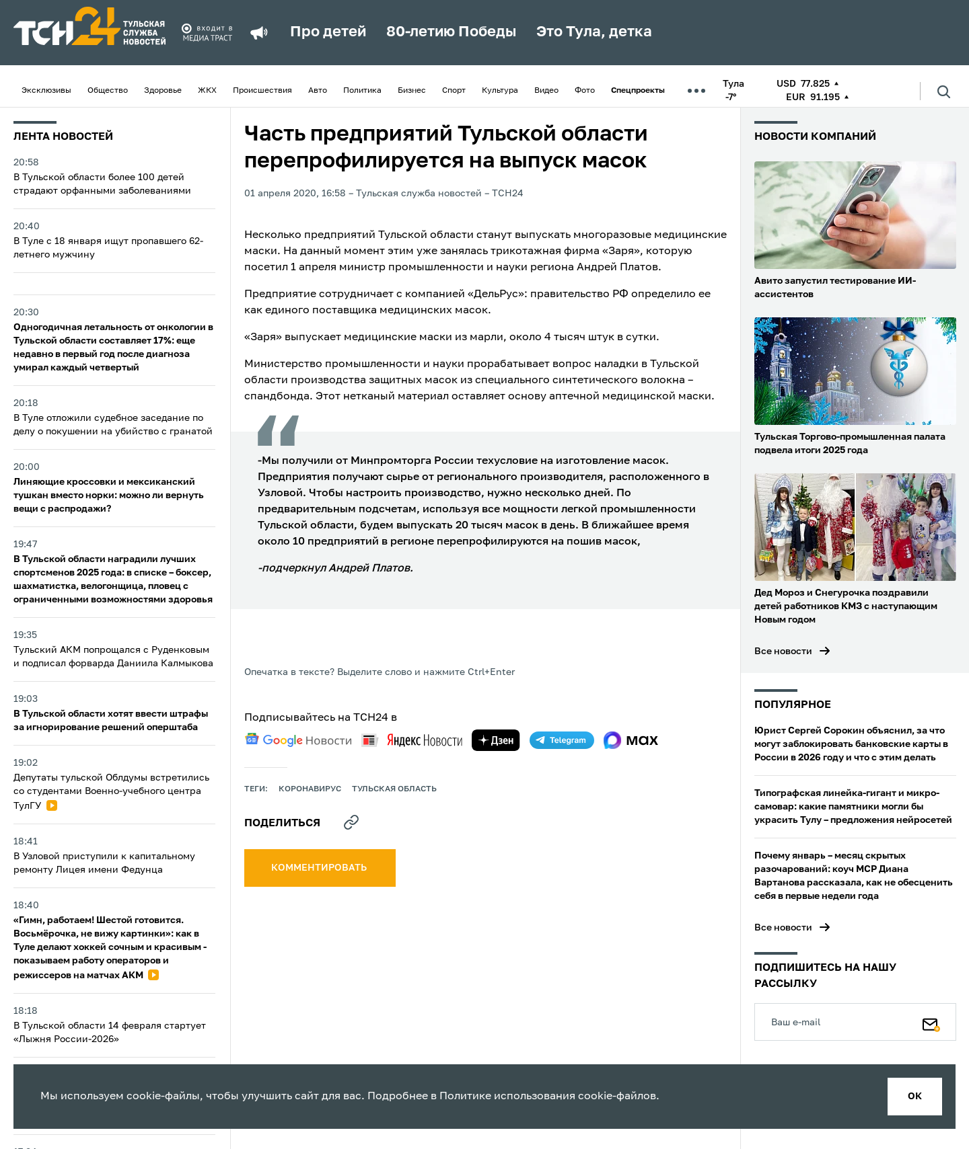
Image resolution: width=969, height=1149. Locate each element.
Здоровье (163, 91)
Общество (107, 91)
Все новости (783, 651)
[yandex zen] (496, 740)
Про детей (328, 32)
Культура (500, 91)
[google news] (298, 740)
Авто (317, 91)
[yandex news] (411, 740)
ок (915, 1096)
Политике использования (507, 1096)
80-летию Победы (451, 32)
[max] (631, 740)
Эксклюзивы (46, 91)
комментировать (320, 868)
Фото (585, 91)
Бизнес (412, 91)
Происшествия (262, 91)
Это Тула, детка (594, 32)
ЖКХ (207, 91)
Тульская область (394, 789)
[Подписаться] (931, 1022)
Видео (546, 91)
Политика (362, 91)
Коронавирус (310, 789)
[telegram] (562, 740)
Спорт (454, 91)
